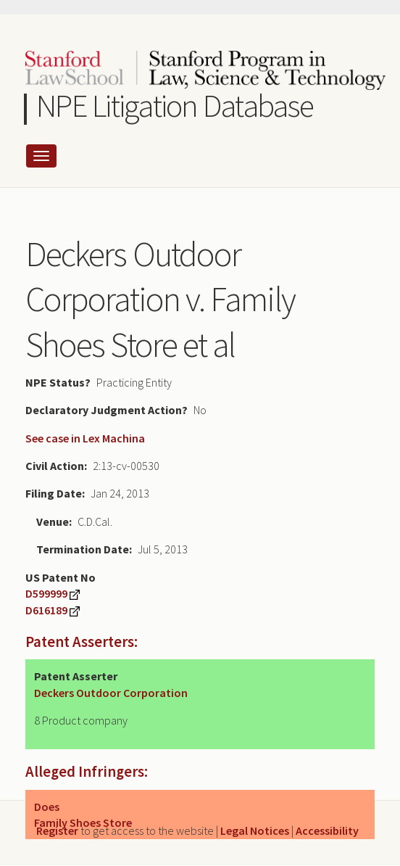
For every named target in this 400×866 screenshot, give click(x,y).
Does (46, 806)
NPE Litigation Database (175, 105)
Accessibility (327, 830)
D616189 (46, 610)
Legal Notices (254, 830)
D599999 (46, 593)
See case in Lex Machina (85, 438)
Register (57, 830)
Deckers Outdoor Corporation (111, 692)
